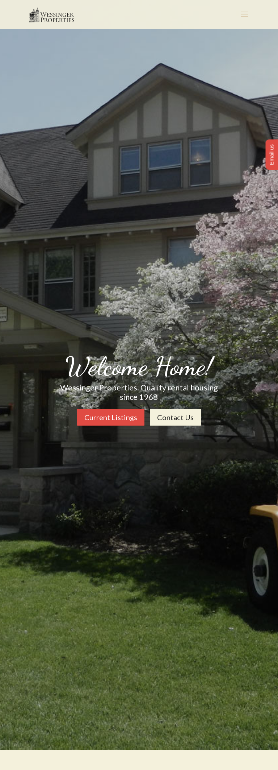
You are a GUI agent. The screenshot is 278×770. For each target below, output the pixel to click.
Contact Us (175, 417)
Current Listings (110, 417)
